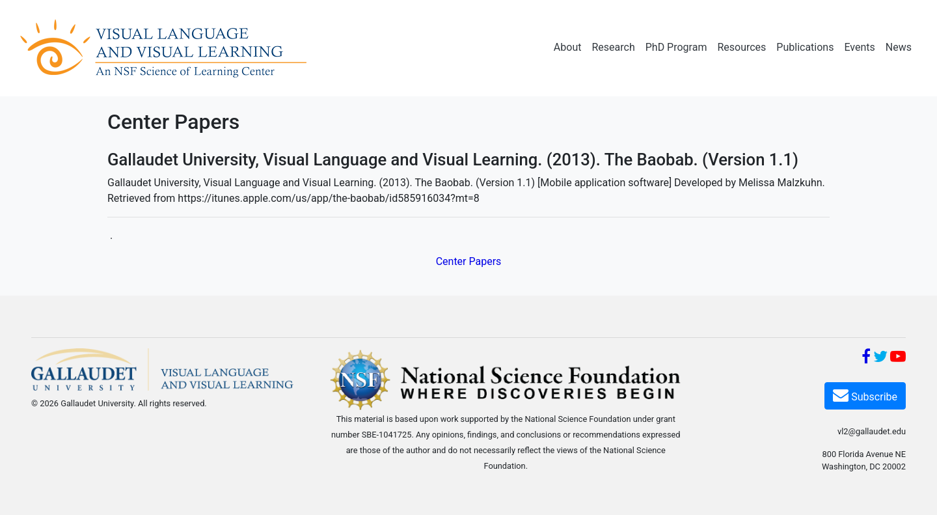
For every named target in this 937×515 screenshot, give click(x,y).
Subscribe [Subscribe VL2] (865, 395)
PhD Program (676, 47)
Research (612, 47)
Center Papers (469, 261)
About (568, 47)
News (899, 47)
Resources (741, 47)
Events (859, 47)
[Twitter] (880, 358)
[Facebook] (866, 358)
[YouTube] (898, 358)
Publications (805, 47)
